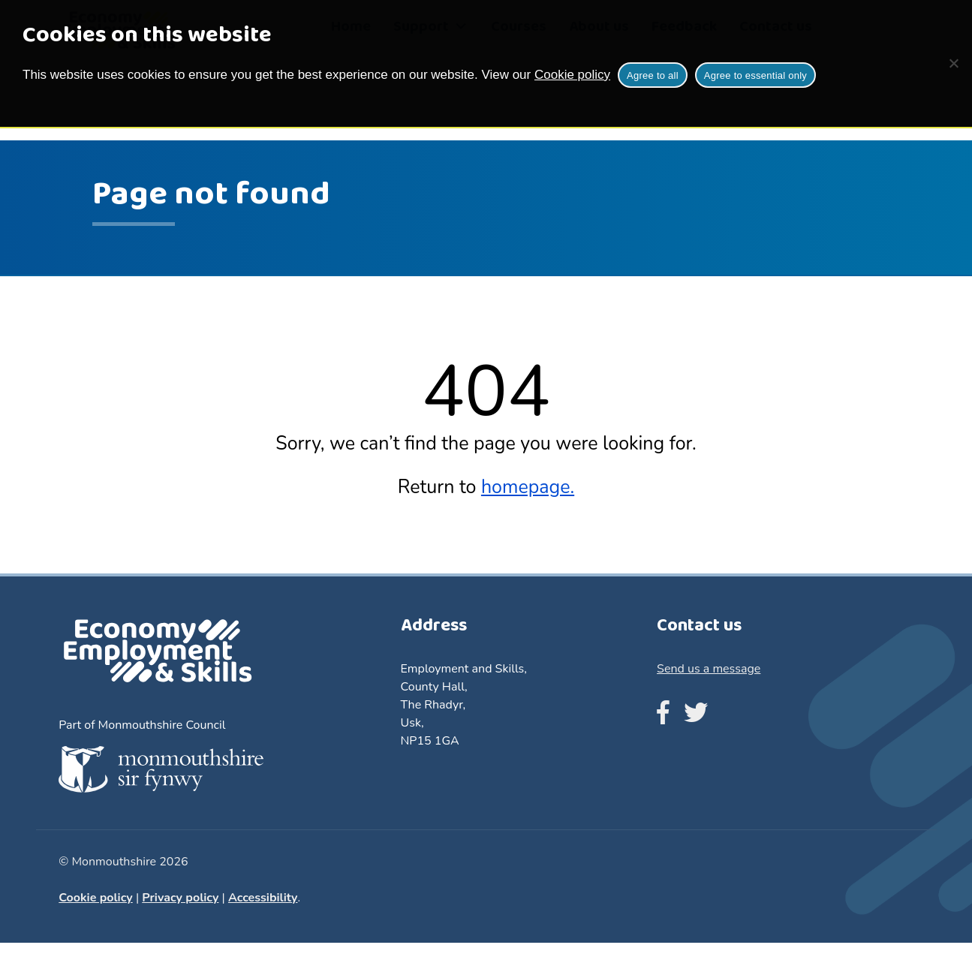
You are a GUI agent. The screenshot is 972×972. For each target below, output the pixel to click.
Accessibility (263, 897)
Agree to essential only (755, 75)
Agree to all (653, 75)
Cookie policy (572, 75)
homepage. (527, 487)
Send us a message (708, 669)
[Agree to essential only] (953, 63)
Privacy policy (180, 897)
